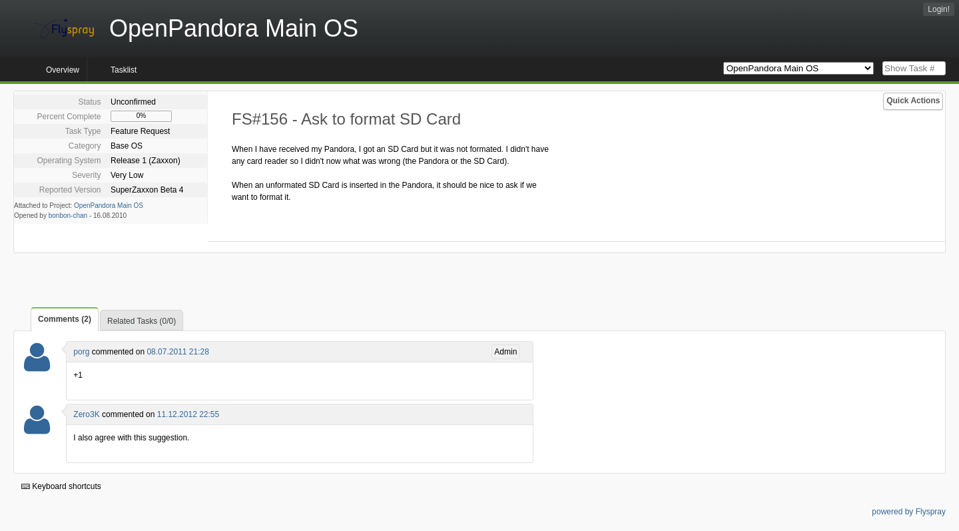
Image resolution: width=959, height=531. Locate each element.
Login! (939, 9)
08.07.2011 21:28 (177, 351)
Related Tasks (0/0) (141, 321)
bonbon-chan (68, 215)
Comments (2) (64, 319)
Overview (62, 70)
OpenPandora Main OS (108, 205)
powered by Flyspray (909, 511)
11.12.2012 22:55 (188, 414)
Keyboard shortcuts (61, 486)
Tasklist (124, 70)
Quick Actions (913, 100)
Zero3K (86, 414)
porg (81, 351)
